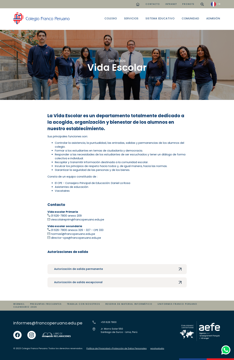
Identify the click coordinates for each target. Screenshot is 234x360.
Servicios (131, 18)
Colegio (111, 18)
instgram (31, 333)
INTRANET (171, 4)
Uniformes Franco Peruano (177, 304)
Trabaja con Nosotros (83, 304)
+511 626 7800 (109, 322)
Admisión (213, 18)
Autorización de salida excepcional (78, 282)
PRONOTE (188, 4)
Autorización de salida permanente (78, 269)
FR (219, 4)
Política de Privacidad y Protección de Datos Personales (116, 348)
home (137, 3)
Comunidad (190, 18)
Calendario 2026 (25, 307)
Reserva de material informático (128, 304)
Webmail (19, 304)
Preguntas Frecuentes (46, 304)
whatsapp (225, 346)
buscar (202, 3)
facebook (17, 333)
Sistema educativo (160, 18)
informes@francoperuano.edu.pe (47, 323)
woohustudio (157, 348)
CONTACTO (153, 4)
